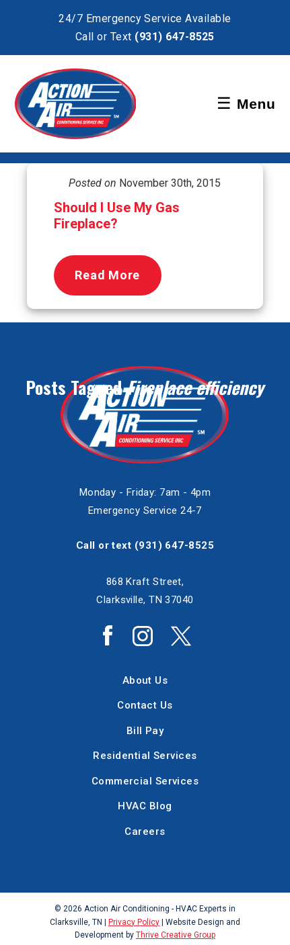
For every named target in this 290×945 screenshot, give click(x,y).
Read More (107, 275)
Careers (144, 831)
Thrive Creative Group (175, 935)
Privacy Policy (133, 922)
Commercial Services (145, 781)
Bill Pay (145, 731)
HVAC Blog (145, 806)
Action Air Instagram (143, 636)
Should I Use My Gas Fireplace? (117, 215)
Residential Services (144, 756)
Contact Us (145, 705)
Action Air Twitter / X (181, 636)
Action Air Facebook (108, 635)
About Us (145, 680)
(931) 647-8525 (175, 36)
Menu (246, 103)
